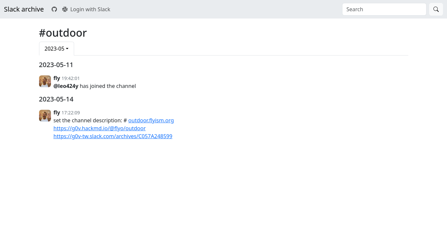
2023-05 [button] (55, 48)
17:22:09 (71, 112)
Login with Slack (86, 9)
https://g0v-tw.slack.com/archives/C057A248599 (113, 136)
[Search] (436, 9)
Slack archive (24, 9)
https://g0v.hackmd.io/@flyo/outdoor (100, 128)
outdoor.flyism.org (151, 120)
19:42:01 (71, 78)
